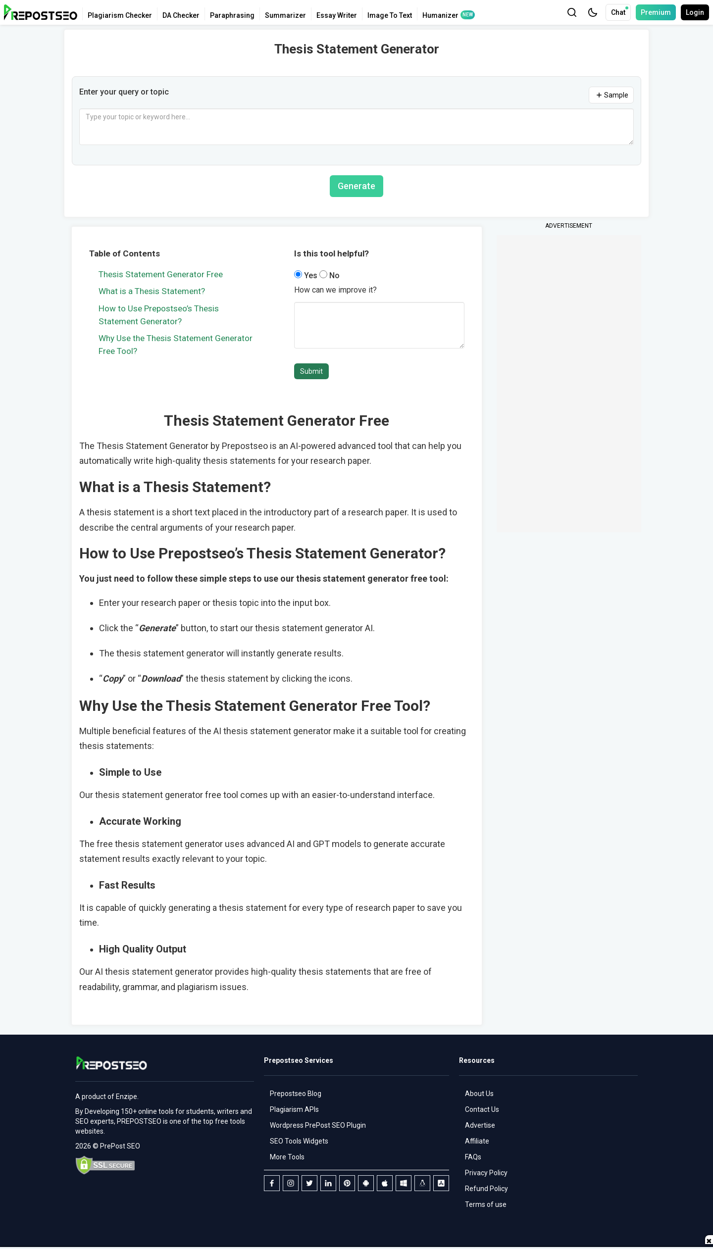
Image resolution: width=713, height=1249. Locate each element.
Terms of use (486, 1204)
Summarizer (285, 15)
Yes (306, 275)
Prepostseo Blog (295, 1094)
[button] (593, 12)
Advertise (480, 1125)
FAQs (473, 1157)
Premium (656, 12)
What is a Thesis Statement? (152, 291)
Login (695, 12)
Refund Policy (486, 1189)
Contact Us (482, 1109)
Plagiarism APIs (294, 1109)
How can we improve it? (335, 290)
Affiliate (477, 1141)
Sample (611, 95)
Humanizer (440, 15)
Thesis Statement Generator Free (161, 274)
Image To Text (389, 15)
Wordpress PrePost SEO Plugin (318, 1125)
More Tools (287, 1157)
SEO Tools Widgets (299, 1141)
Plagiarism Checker (120, 15)
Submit (311, 371)
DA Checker (181, 15)
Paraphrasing (232, 15)
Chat (619, 11)
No (329, 275)
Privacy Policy (486, 1173)
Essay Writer (336, 15)
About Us (479, 1094)
